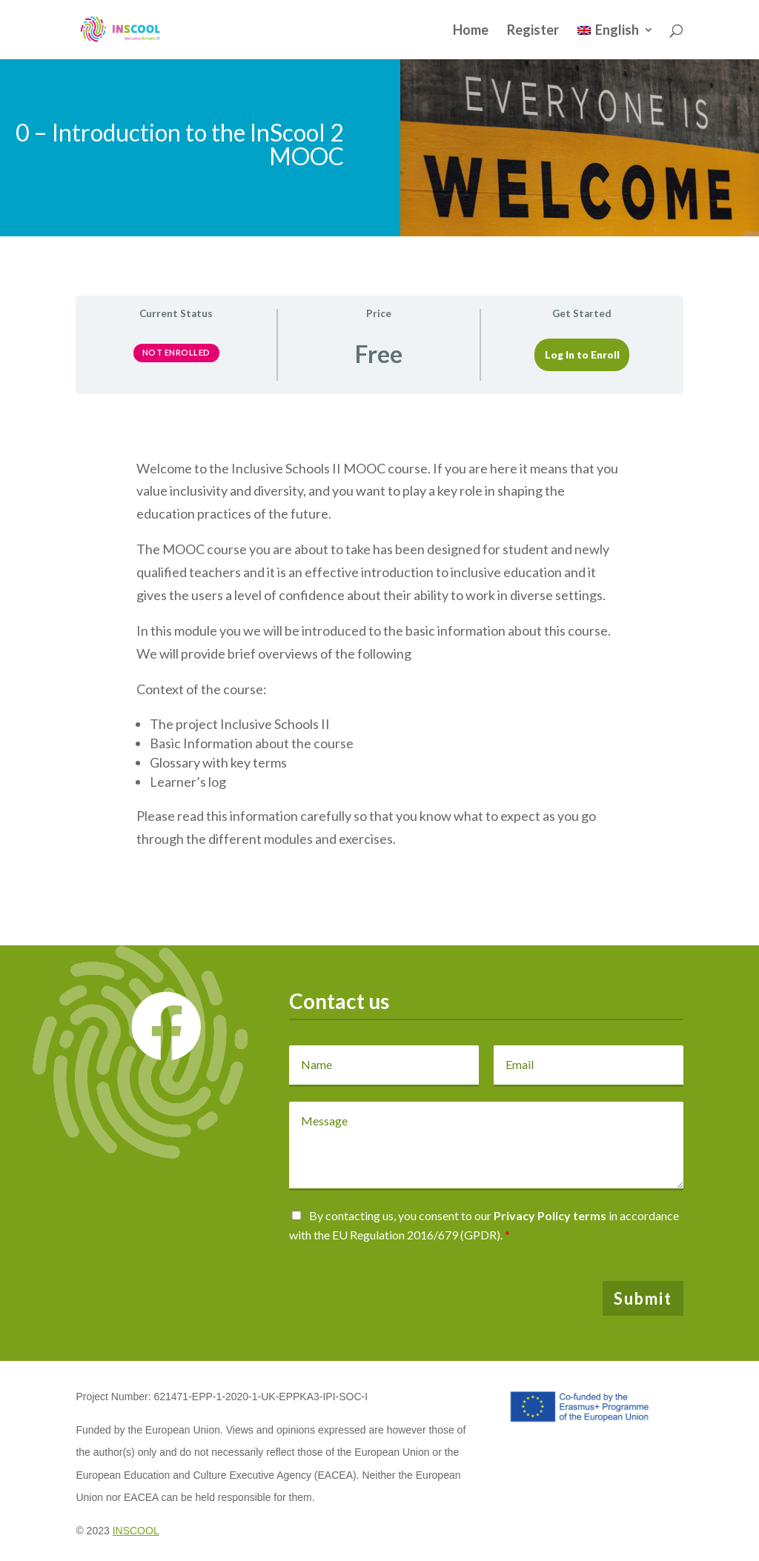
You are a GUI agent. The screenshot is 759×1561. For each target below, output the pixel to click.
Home (470, 31)
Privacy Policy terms (550, 1215)
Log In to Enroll (582, 355)
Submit (643, 1298)
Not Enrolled (176, 352)
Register (533, 31)
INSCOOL (136, 1531)
